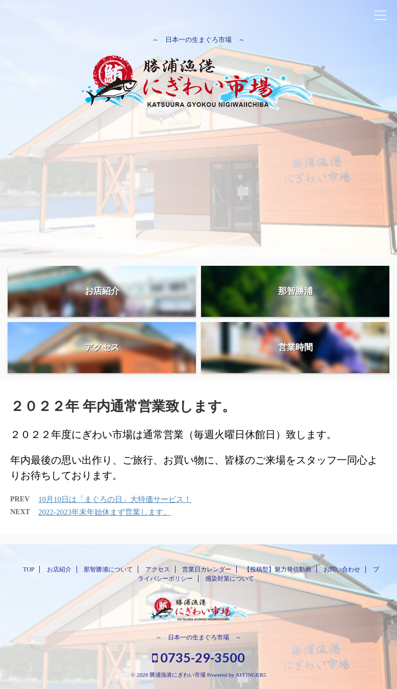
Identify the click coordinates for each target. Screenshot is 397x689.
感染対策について (229, 578)
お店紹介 (59, 569)
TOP (28, 569)
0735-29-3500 (198, 657)
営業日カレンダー (206, 569)
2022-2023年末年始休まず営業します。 (104, 512)
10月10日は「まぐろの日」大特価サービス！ (114, 499)
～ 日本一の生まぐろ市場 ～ (198, 637)
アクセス (157, 569)
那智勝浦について (108, 569)
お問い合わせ (342, 569)
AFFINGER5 (250, 675)
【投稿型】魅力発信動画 (277, 569)
